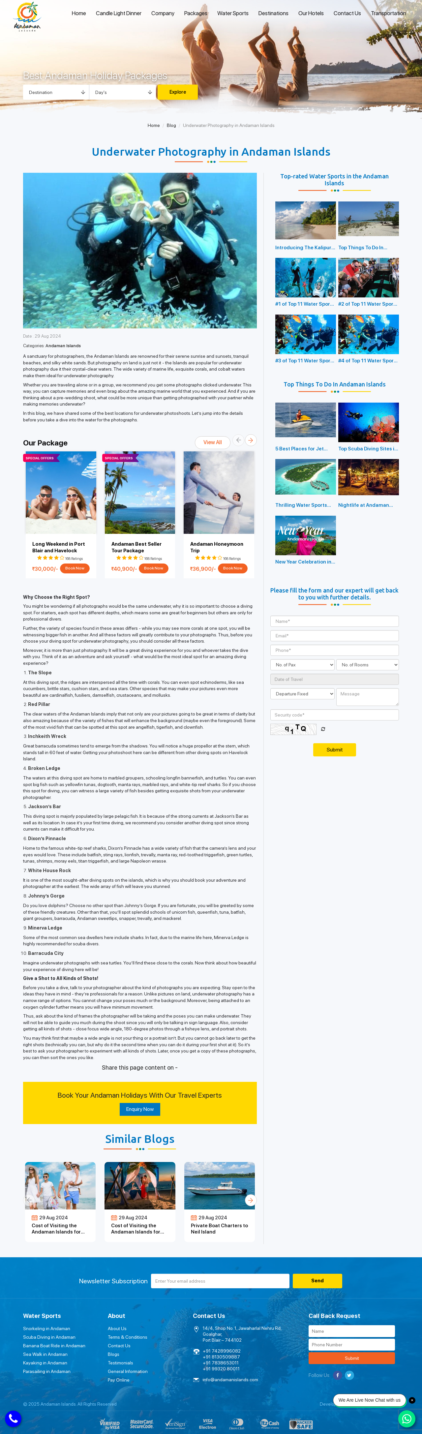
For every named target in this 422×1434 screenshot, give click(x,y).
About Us (117, 1328)
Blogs (113, 1354)
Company (162, 13)
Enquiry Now (140, 1109)
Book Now (74, 568)
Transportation (388, 13)
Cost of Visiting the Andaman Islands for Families (56, 1232)
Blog (171, 125)
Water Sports (233, 13)
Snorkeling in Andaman (46, 1328)
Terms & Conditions (127, 1337)
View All (212, 442)
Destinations (273, 13)
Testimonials (120, 1362)
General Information (128, 1371)
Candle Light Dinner (118, 13)
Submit (352, 1358)
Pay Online (119, 1380)
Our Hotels (311, 13)
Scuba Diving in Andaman (49, 1337)
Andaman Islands (63, 345)
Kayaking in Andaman (45, 1362)
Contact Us (347, 13)
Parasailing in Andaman (47, 1371)
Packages (195, 13)
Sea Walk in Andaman (45, 1354)
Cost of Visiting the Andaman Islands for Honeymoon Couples (135, 1232)
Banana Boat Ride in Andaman (54, 1345)
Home (79, 13)
